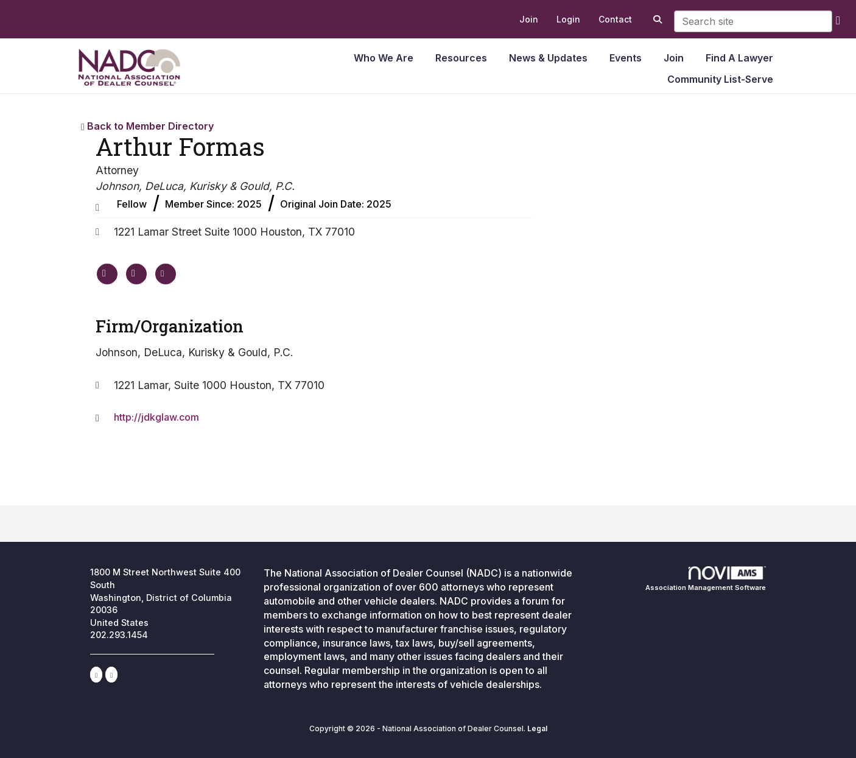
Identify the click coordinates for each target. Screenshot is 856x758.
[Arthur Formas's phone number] (136, 274)
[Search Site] (656, 19)
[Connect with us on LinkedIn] (96, 675)
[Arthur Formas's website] (107, 274)
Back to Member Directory (147, 126)
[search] (838, 19)
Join (674, 58)
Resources (461, 58)
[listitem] (528, 19)
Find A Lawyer (739, 58)
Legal (537, 728)
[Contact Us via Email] (111, 675)
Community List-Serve (720, 79)
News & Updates (548, 58)
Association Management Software (705, 579)
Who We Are (383, 58)
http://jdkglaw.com (156, 417)
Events (625, 58)
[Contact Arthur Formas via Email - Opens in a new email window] (165, 274)
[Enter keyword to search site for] (753, 21)
